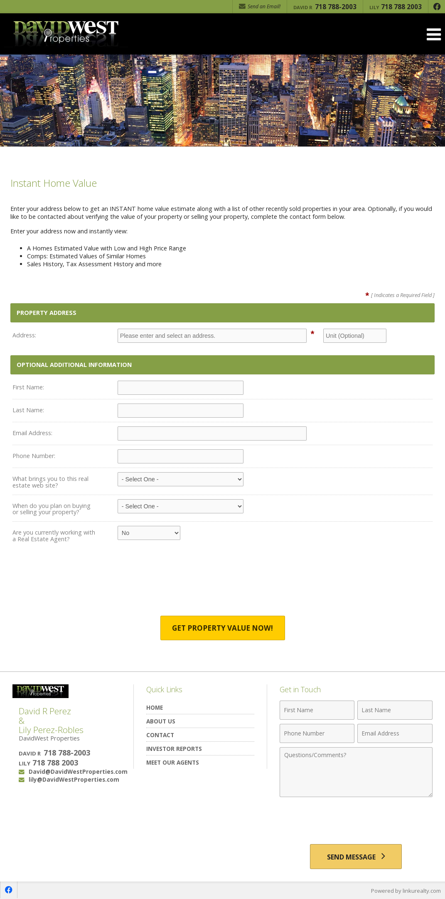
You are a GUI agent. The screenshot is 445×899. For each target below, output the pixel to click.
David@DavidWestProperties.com (78, 771)
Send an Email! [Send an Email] (259, 6)
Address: (24, 335)
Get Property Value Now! (222, 628)
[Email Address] (395, 733)
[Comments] (356, 772)
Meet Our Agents (172, 762)
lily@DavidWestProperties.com (74, 779)
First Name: (28, 387)
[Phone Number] (317, 733)
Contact (160, 735)
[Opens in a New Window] (436, 6)
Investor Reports (174, 749)
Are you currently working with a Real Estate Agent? (53, 535)
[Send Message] (356, 856)
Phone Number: (33, 456)
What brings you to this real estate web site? (50, 482)
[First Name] (317, 710)
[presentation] (223, 585)
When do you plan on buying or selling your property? (51, 509)
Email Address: (32, 433)
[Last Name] (395, 710)
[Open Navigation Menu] (434, 34)
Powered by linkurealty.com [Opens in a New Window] (406, 890)
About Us (160, 721)
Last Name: (28, 410)
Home (154, 707)
